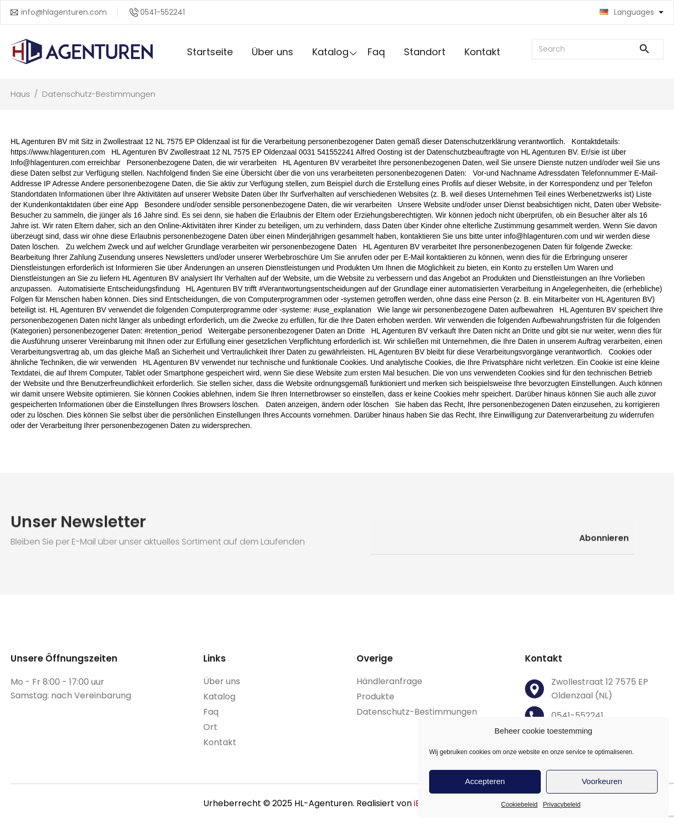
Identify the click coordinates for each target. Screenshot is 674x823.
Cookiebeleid (519, 804)
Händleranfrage (389, 681)
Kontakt (482, 51)
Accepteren (485, 781)
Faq (376, 51)
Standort (424, 51)
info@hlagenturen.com (64, 12)
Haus (21, 93)
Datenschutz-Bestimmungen (416, 712)
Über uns (272, 51)
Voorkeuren (602, 781)
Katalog (330, 51)
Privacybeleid (561, 804)
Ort (210, 727)
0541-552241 (162, 12)
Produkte (375, 696)
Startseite (210, 51)
